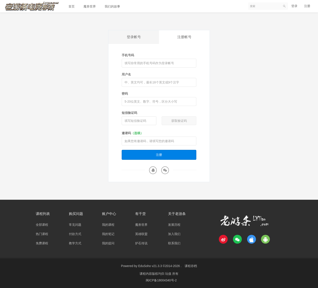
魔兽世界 (89, 6)
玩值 (168, 273)
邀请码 (132, 133)
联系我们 (174, 243)
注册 (307, 6)
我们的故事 (112, 6)
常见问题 (75, 224)
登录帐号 (134, 37)
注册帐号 (184, 37)
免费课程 (42, 243)
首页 (71, 6)
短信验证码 (129, 113)
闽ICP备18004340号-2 (161, 280)
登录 (294, 6)
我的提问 (108, 243)
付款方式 (75, 234)
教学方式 (75, 243)
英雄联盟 (141, 234)
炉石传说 (141, 243)
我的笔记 (108, 234)
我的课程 (108, 224)
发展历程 (174, 224)
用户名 (126, 74)
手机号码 (128, 55)
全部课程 (42, 224)
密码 (125, 93)
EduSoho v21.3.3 (150, 266)
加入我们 (174, 234)
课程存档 (191, 266)
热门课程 (42, 234)
